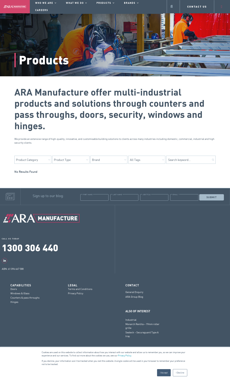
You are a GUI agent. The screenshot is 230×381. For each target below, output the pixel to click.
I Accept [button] (164, 372)
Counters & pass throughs (25, 297)
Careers (41, 10)
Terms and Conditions (80, 288)
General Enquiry (134, 292)
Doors (13, 288)
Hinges (14, 301)
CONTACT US (197, 6)
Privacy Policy (124, 355)
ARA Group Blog (134, 297)
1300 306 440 (30, 247)
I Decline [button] (180, 372)
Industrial (130, 319)
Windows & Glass (19, 293)
